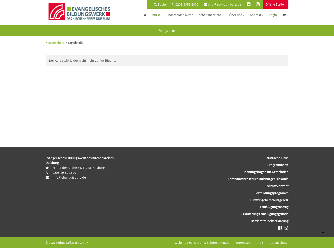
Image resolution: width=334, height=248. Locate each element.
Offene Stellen (275, 4)
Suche (160, 4)
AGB (260, 242)
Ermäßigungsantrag (274, 207)
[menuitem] (158, 4)
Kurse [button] (157, 15)
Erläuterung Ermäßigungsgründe (264, 214)
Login (273, 15)
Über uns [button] (236, 15)
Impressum (243, 242)
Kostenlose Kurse (180, 15)
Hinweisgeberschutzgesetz (269, 200)
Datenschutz (278, 242)
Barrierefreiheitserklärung (269, 221)
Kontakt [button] (256, 15)
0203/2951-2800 (185, 4)
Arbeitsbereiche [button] (211, 15)
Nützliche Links (277, 158)
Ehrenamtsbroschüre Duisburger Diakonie (258, 179)
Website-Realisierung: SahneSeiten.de (202, 242)
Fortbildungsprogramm (271, 193)
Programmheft (277, 165)
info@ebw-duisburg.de (222, 4)
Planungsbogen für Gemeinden (266, 172)
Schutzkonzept (277, 186)
